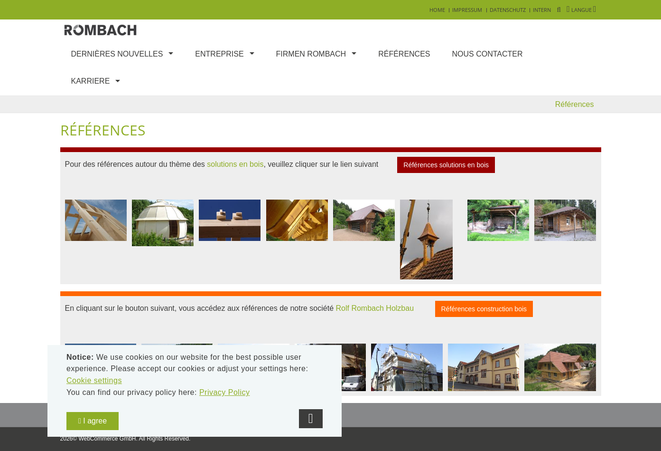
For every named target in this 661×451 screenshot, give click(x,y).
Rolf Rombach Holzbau (375, 308)
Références (404, 54)
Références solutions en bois (446, 165)
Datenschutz (508, 9)
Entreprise (219, 54)
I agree (92, 421)
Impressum (467, 9)
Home (437, 9)
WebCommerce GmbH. (107, 438)
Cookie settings (94, 380)
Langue (581, 9)
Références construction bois (484, 309)
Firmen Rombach (311, 54)
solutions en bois (235, 165)
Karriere (90, 81)
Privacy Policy (224, 392)
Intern (542, 9)
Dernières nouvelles (117, 54)
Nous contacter (487, 54)
